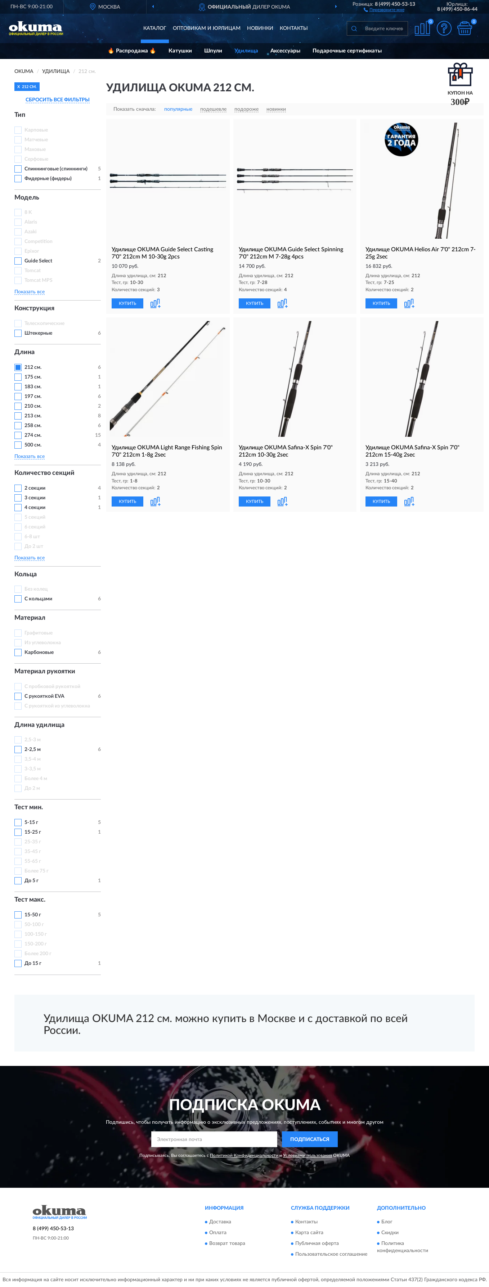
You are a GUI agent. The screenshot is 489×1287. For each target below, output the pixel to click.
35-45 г (32, 851)
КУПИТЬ (127, 303)
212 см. (32, 367)
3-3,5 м (32, 768)
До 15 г (32, 963)
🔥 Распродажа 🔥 (132, 51)
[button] (384, 9)
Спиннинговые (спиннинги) (56, 168)
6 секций (34, 527)
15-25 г (32, 832)
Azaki (31, 231)
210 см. (32, 406)
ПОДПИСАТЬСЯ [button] (309, 1139)
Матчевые (36, 139)
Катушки (180, 51)
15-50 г (32, 914)
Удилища (246, 51)
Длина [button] (24, 352)
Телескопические (44, 323)
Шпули (213, 51)
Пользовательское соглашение (331, 1254)
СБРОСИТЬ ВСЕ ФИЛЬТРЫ (58, 99)
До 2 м (32, 788)
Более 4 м (35, 778)
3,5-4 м (32, 759)
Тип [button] (19, 115)
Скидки (390, 1232)
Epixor (31, 251)
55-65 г (32, 861)
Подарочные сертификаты (347, 51)
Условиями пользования (307, 1155)
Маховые (35, 149)
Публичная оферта (317, 1243)
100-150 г (35, 934)
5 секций (34, 517)
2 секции (34, 488)
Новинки (260, 28)
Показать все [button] (29, 291)
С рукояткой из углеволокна (57, 706)
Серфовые (36, 159)
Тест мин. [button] (28, 807)
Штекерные (38, 333)
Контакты (294, 28)
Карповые (36, 130)
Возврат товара (227, 1243)
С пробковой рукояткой (52, 686)
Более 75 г (36, 871)
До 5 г (31, 880)
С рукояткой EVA (44, 696)
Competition (38, 241)
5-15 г (31, 822)
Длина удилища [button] (39, 725)
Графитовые (38, 633)
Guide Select (38, 261)
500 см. (32, 445)
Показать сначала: (134, 109)
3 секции (34, 497)
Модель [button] (26, 197)
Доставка (220, 1221)
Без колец (36, 589)
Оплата (217, 1232)
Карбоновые (39, 652)
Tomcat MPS (38, 280)
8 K (28, 212)
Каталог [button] (154, 28)
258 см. (32, 425)
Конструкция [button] (34, 308)
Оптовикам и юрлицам (207, 28)
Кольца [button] (25, 574)
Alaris (31, 222)
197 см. (32, 396)
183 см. (32, 386)
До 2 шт (33, 546)
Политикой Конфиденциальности (244, 1155)
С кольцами (38, 598)
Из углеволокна (42, 642)
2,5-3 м (32, 739)
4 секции (34, 507)
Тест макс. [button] (29, 900)
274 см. (32, 435)
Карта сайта (309, 1232)
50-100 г (34, 924)
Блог (386, 1221)
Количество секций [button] (44, 473)
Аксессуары (285, 51)
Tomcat (32, 270)
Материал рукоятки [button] (44, 671)
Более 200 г (37, 953)
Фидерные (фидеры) (48, 178)
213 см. (32, 415)
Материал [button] (29, 618)
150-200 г (35, 944)
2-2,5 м (32, 749)
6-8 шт (32, 536)
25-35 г (32, 841)
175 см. (32, 377)
